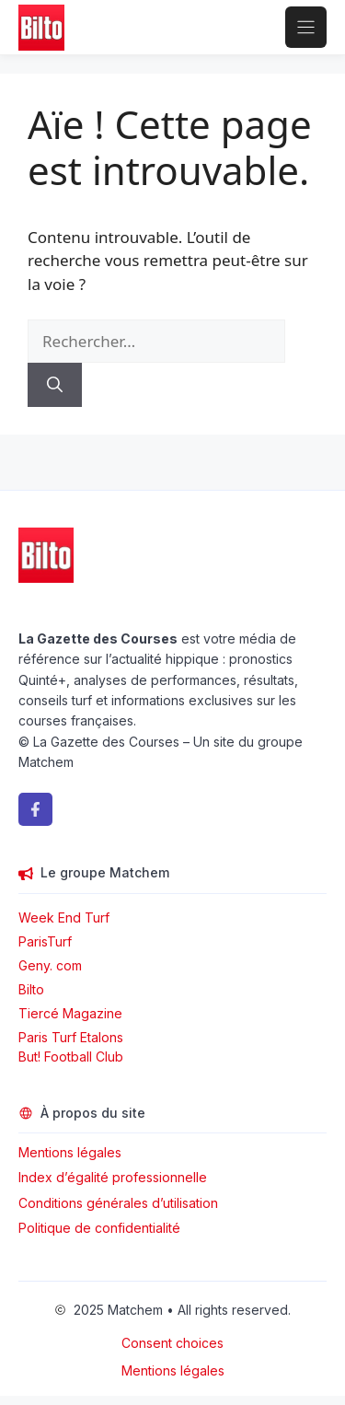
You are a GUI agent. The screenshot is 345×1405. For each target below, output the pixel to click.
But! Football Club (70, 1056)
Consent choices (172, 1343)
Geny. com (50, 965)
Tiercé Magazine (70, 1013)
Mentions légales (69, 1152)
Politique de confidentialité (99, 1228)
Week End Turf (63, 917)
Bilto (31, 989)
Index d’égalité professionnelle (114, 1177)
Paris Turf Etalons (70, 1037)
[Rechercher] (55, 385)
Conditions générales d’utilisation (118, 1203)
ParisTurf (45, 941)
